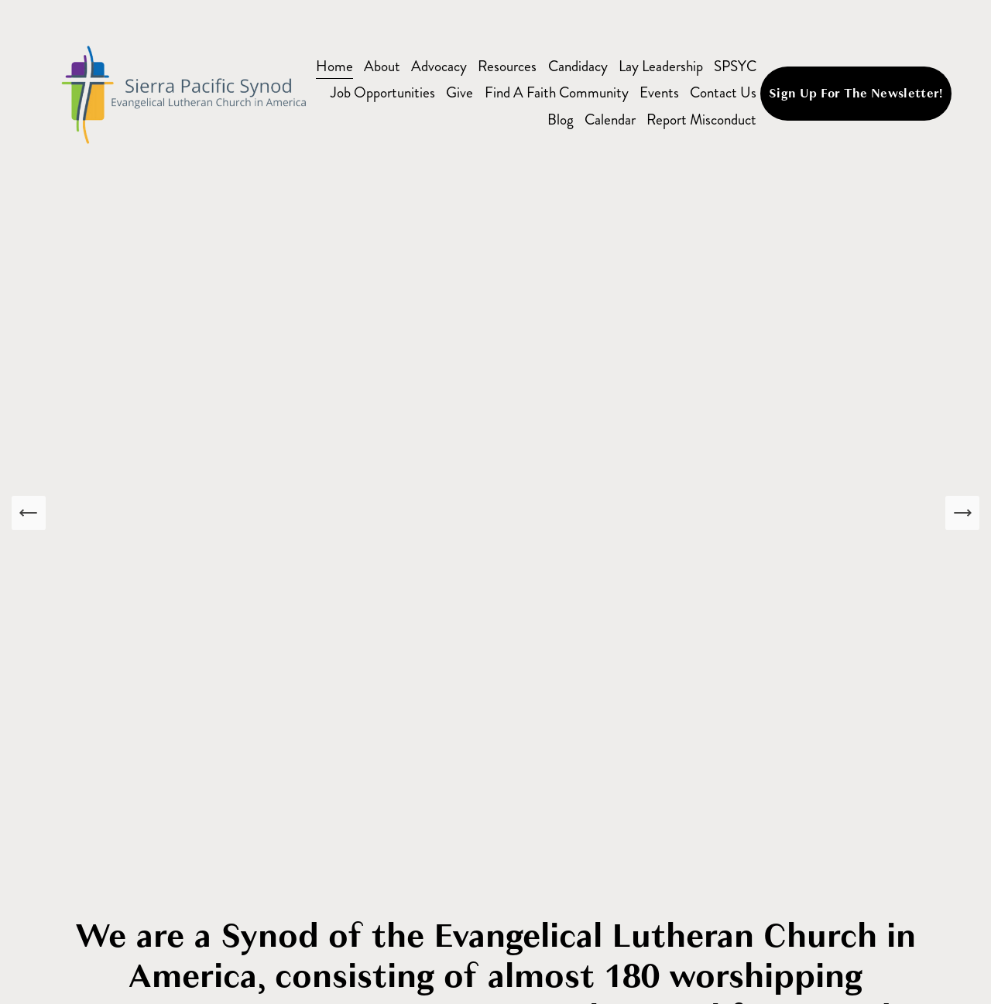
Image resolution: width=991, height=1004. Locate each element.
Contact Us (723, 92)
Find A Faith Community (557, 92)
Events (659, 92)
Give (459, 92)
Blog (560, 119)
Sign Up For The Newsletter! (856, 93)
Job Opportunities (383, 92)
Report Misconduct (701, 119)
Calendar (610, 119)
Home (334, 66)
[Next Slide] (962, 513)
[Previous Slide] (29, 513)
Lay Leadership (661, 66)
